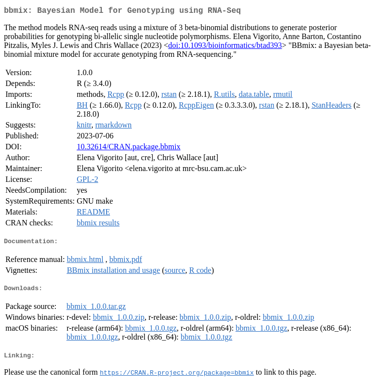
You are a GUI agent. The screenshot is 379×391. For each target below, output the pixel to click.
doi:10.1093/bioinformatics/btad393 (225, 47)
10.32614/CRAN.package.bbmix (128, 148)
